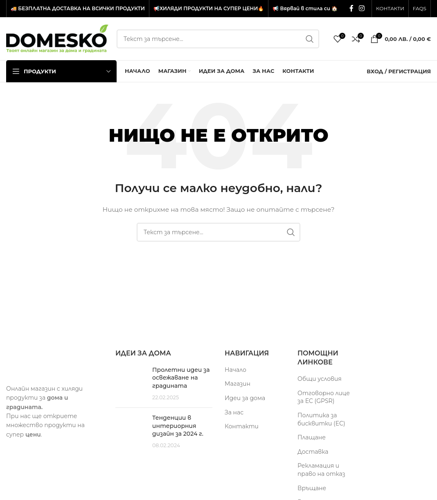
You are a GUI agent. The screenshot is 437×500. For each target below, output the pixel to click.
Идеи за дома (245, 398)
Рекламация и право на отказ (321, 469)
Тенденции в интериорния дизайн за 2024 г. (177, 425)
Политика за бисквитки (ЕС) (321, 419)
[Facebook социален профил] (351, 8)
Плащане (311, 437)
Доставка (312, 451)
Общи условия (319, 378)
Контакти (242, 426)
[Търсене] (218, 38)
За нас (234, 412)
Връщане (311, 488)
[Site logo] (57, 38)
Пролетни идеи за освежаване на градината (180, 377)
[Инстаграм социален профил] (361, 8)
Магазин (237, 383)
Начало (235, 369)
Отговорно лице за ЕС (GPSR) (323, 397)
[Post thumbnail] (130, 383)
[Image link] (54, 361)
